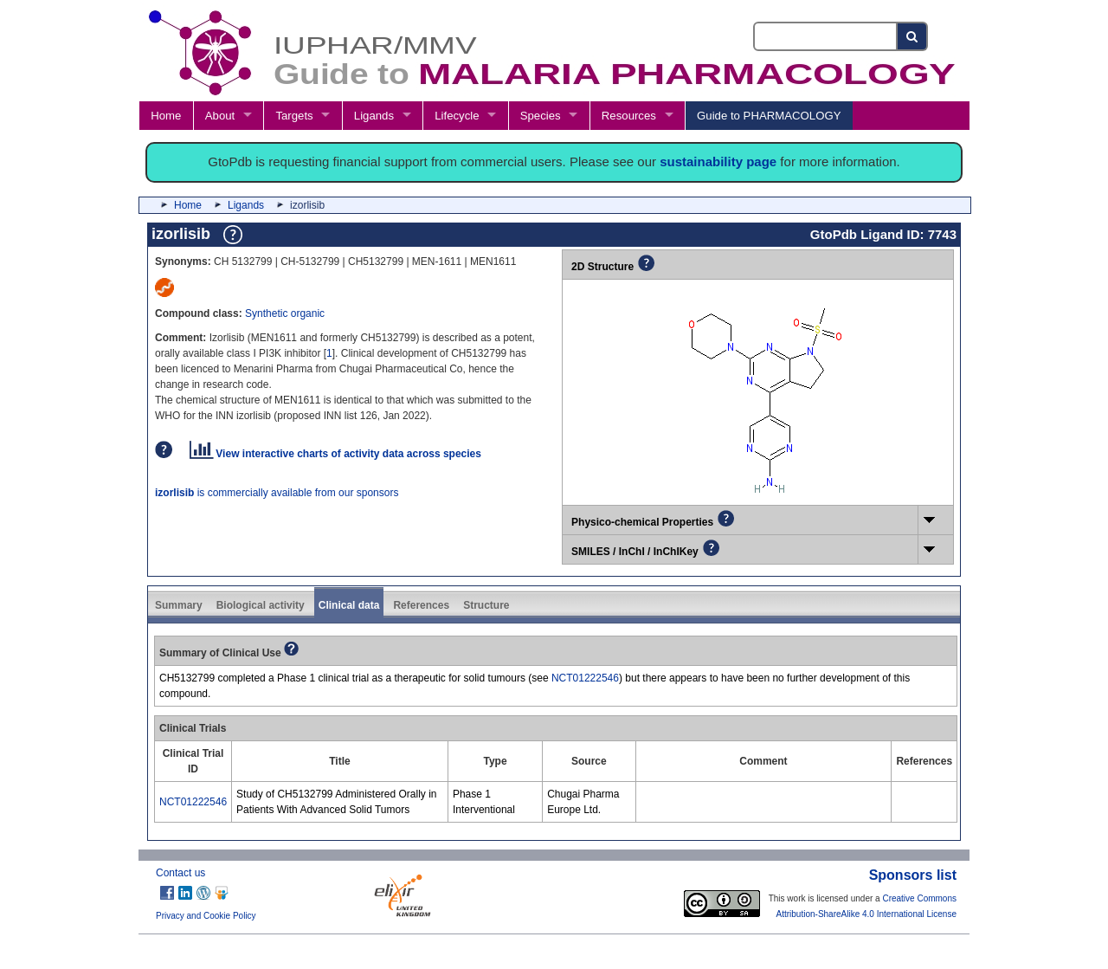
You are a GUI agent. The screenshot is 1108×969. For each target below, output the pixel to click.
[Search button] (913, 36)
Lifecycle (457, 115)
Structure (486, 605)
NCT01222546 (585, 678)
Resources (629, 115)
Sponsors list (913, 875)
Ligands (374, 115)
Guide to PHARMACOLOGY (769, 115)
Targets (293, 115)
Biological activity (260, 605)
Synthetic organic (285, 313)
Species (540, 115)
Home (166, 115)
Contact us (180, 873)
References (421, 605)
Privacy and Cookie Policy (206, 916)
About (220, 115)
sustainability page (718, 161)
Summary (179, 605)
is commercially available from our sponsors (276, 493)
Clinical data (349, 605)
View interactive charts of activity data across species (335, 454)
